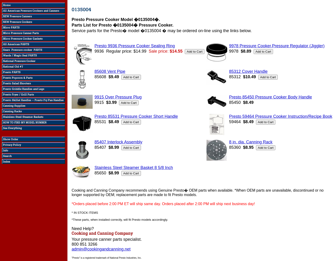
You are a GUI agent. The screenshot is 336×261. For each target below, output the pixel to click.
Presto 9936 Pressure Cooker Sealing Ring (134, 46)
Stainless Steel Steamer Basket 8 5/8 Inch (133, 167)
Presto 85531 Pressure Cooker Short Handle (136, 116)
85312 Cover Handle (248, 71)
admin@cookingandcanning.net (101, 249)
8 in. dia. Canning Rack (251, 142)
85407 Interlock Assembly (118, 142)
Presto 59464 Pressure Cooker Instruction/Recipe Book (280, 116)
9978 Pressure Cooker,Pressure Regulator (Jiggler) (277, 46)
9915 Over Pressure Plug (118, 97)
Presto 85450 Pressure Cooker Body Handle (270, 97)
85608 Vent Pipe (109, 71)
